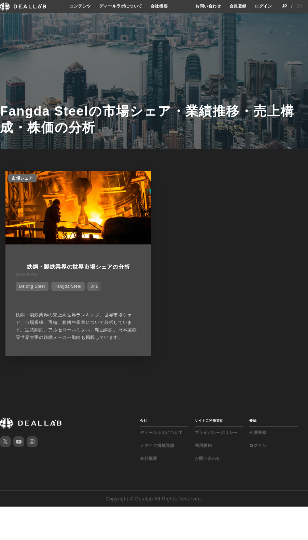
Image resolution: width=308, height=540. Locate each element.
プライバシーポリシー (216, 432)
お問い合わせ (208, 6)
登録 (252, 420)
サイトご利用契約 (209, 420)
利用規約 (203, 445)
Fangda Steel (68, 286)
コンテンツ (80, 6)
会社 (143, 420)
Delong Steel (32, 286)
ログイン (263, 6)
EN (299, 6)
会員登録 (238, 6)
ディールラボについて (120, 6)
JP (284, 6)
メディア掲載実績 (157, 445)
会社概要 (159, 6)
